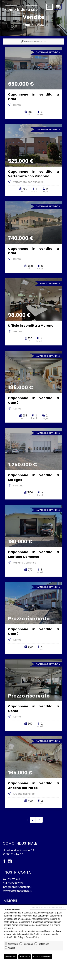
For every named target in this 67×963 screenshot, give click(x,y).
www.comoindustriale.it (17, 891)
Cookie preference (42, 934)
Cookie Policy (16, 937)
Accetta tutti (10, 956)
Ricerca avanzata (33, 41)
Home (27, 24)
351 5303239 (15, 883)
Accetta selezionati (42, 956)
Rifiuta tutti (24, 956)
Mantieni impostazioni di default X (48, 907)
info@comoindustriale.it (18, 887)
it (49, 6)
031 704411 (14, 879)
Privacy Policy (32, 937)
